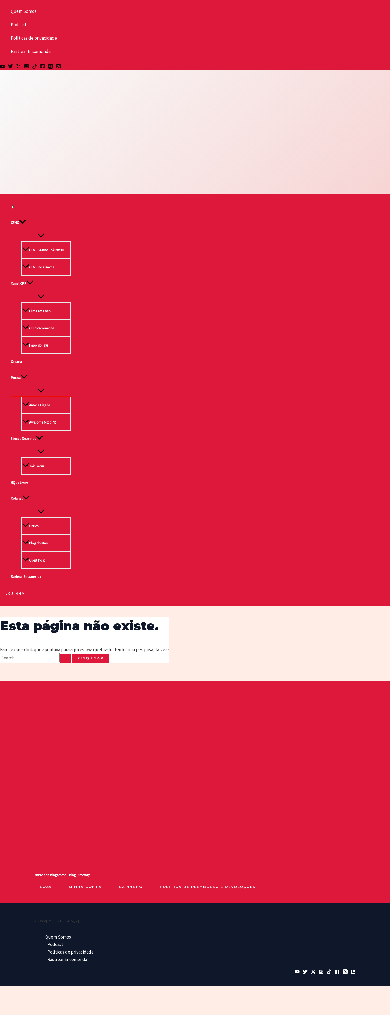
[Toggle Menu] (41, 236)
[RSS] (58, 67)
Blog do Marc (35, 543)
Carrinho (131, 887)
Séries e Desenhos (27, 439)
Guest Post (33, 560)
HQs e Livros (19, 482)
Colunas (20, 499)
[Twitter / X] (18, 67)
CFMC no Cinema (38, 267)
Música (19, 378)
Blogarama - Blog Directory (70, 875)
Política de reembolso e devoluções (208, 887)
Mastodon (42, 875)
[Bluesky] (10, 67)
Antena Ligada (36, 405)
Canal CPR (22, 284)
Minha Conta (85, 887)
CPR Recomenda (38, 328)
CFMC (18, 223)
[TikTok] (34, 67)
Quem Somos (23, 11)
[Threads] (50, 67)
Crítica (30, 526)
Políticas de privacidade (34, 38)
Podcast (18, 25)
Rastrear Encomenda (31, 51)
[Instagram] (26, 67)
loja (46, 887)
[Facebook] (42, 67)
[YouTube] (2, 67)
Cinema (16, 361)
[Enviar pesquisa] (65, 658)
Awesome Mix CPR (39, 422)
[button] (22, 223)
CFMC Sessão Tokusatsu (43, 250)
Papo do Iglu (35, 345)
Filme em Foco (36, 311)
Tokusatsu (33, 466)
